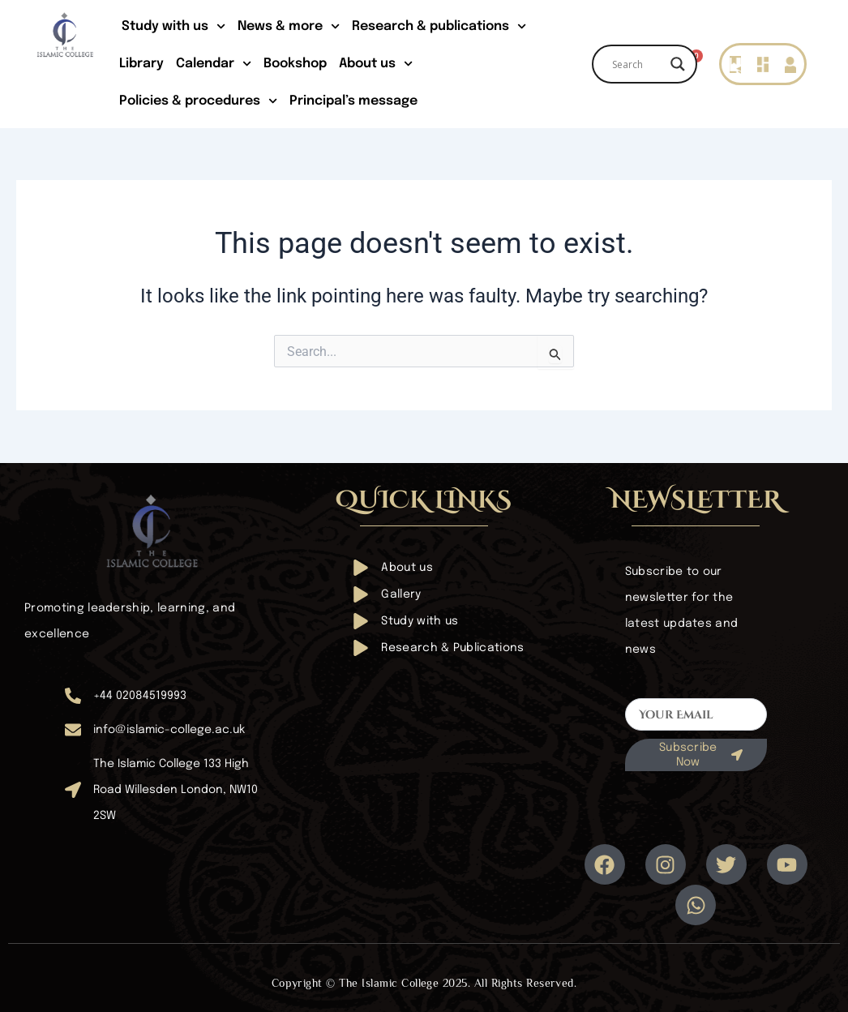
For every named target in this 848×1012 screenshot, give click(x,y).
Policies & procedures (198, 101)
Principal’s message (353, 101)
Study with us (173, 26)
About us (376, 63)
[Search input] (637, 64)
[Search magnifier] (677, 64)
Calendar (213, 63)
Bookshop (295, 64)
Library (141, 64)
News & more (289, 26)
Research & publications (439, 26)
